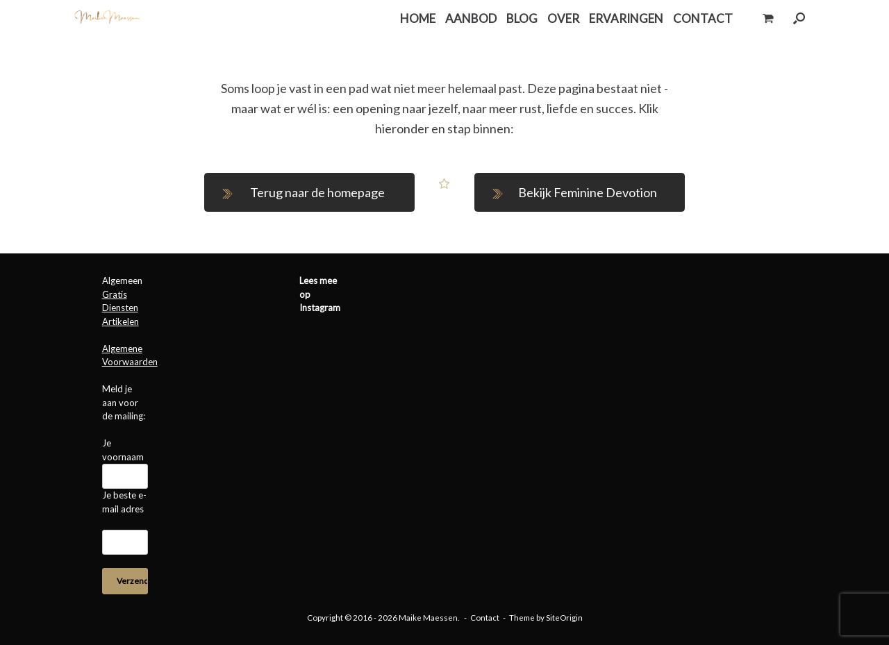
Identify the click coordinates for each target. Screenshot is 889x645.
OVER (563, 18)
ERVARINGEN (626, 18)
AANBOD (471, 18)
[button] (799, 18)
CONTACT (703, 18)
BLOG (522, 18)
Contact (484, 617)
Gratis (114, 294)
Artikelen (120, 321)
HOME (417, 18)
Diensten (120, 307)
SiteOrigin (564, 617)
